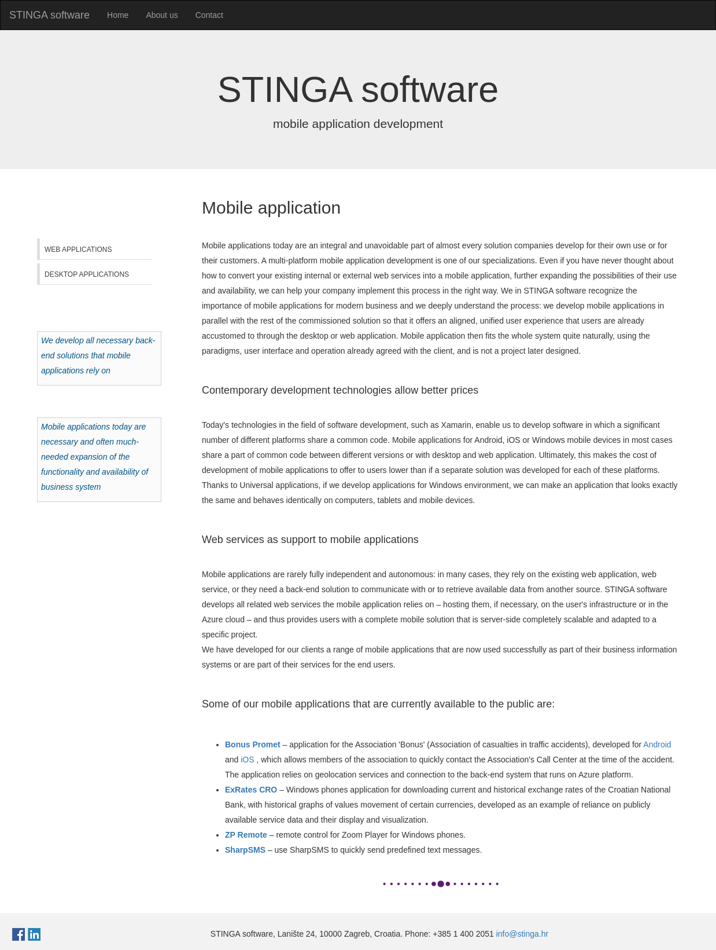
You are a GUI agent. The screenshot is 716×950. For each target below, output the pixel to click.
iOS (247, 759)
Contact (209, 15)
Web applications (78, 249)
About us (162, 15)
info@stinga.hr (522, 933)
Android (657, 744)
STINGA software (49, 15)
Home (117, 15)
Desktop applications (87, 274)
